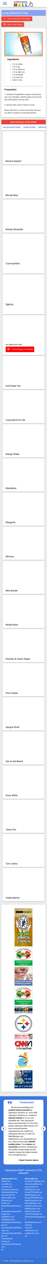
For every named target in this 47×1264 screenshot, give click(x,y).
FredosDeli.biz (7, 1239)
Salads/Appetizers (11, 127)
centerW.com (6, 1187)
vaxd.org (28, 1225)
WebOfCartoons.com (33, 1201)
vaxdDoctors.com (32, 1233)
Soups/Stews (29, 127)
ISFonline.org (6, 1201)
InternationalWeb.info (33, 1184)
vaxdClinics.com (31, 1230)
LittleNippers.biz (8, 1220)
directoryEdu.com (8, 1198)
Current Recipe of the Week (16, 18)
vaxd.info (28, 1228)
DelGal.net (5, 1203)
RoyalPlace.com (7, 1217)
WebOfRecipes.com (33, 1195)
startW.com (6, 1181)
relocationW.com (31, 1187)
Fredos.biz (5, 1241)
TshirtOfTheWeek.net (33, 1214)
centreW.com (6, 1184)
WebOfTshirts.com (32, 1211)
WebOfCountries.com (33, 1206)
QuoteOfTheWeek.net (33, 1192)
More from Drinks (12, 24)
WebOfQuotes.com (32, 1190)
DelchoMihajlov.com (33, 1203)
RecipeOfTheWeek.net (34, 1198)
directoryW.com (31, 1179)
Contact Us (40, 1261)
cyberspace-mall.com (10, 1190)
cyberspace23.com (9, 1179)
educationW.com (8, 1195)
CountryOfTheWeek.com (34, 1181)
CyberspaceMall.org (9, 1192)
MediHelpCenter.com (33, 1222)
